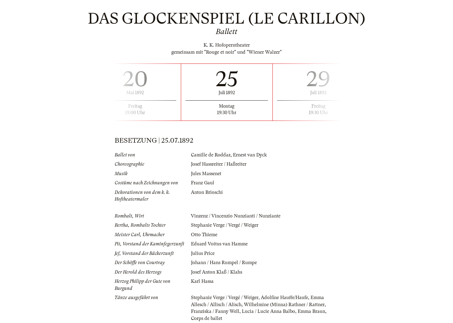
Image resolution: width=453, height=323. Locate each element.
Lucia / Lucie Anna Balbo (268, 311)
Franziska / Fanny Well (215, 311)
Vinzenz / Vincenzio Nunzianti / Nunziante (235, 216)
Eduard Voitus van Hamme (219, 244)
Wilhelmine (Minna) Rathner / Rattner (284, 304)
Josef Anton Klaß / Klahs (216, 272)
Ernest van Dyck (250, 155)
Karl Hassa (202, 281)
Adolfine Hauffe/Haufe (284, 297)
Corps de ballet (206, 318)
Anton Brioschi (207, 192)
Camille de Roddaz (210, 155)
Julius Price (203, 253)
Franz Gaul (202, 183)
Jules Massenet (206, 173)
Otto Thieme (204, 234)
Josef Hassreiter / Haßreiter (218, 164)
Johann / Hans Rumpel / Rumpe (224, 262)
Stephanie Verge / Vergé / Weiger (224, 225)
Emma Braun (311, 311)
